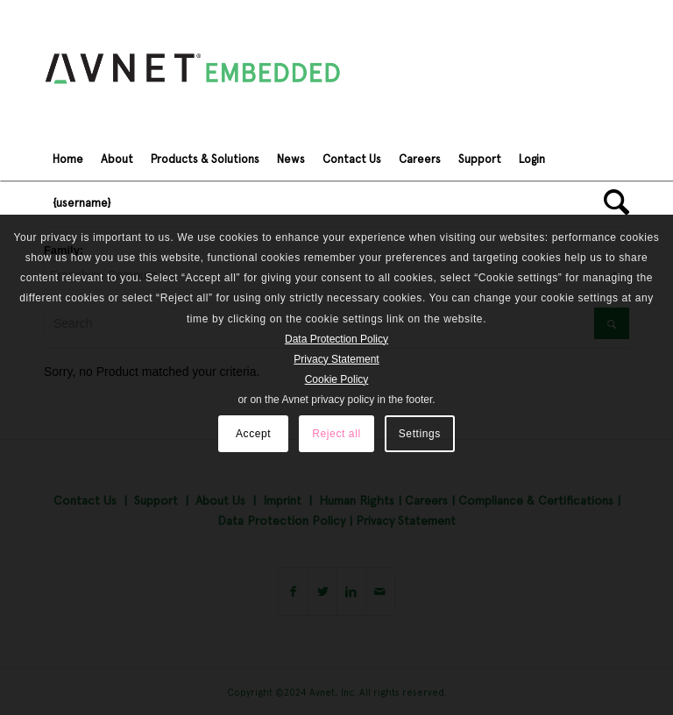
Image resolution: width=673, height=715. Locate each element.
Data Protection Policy (336, 339)
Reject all (336, 434)
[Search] (612, 202)
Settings (420, 434)
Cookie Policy (337, 379)
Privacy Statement (336, 359)
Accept (253, 434)
